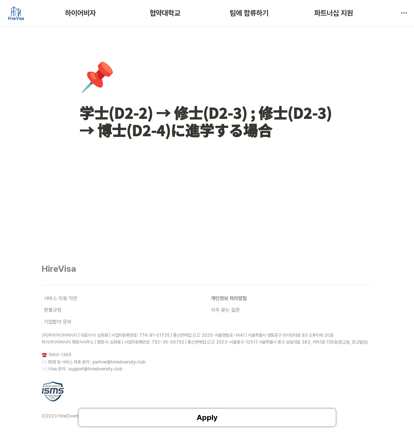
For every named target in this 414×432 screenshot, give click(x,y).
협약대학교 (164, 13)
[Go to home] (15, 13)
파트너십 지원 (333, 13)
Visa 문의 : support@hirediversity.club (85, 368)
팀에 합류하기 (249, 13)
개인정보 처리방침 (229, 298)
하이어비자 (80, 13)
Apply (207, 417)
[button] (404, 13)
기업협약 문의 (57, 322)
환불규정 (52, 310)
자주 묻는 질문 (225, 310)
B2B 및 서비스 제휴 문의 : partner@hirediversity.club (96, 362)
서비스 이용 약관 (60, 298)
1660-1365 (59, 354)
